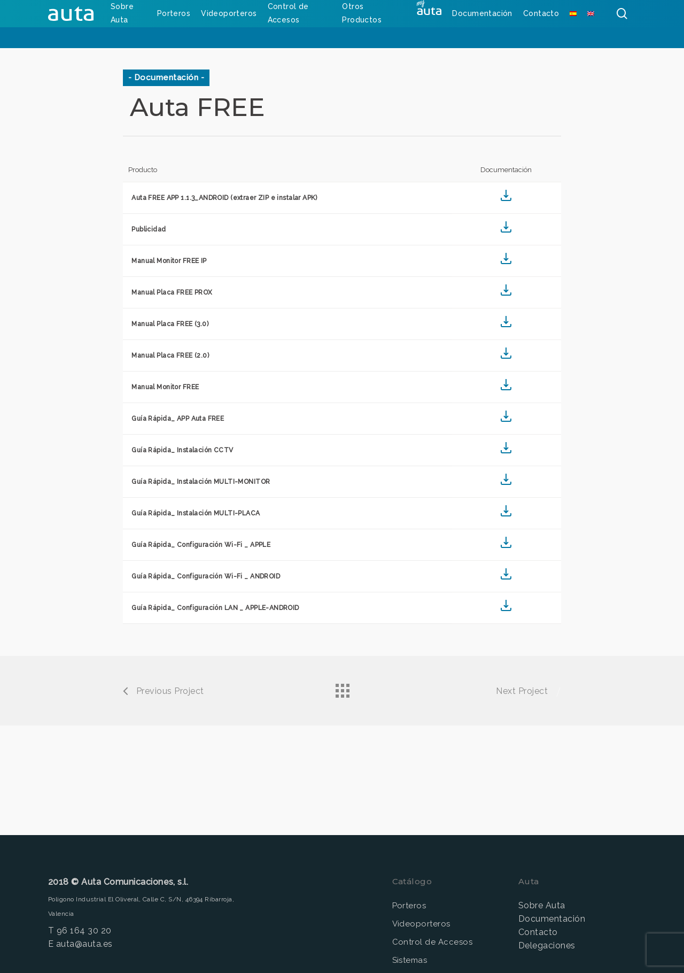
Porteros (409, 905)
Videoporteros (421, 924)
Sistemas (410, 960)
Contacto (538, 932)
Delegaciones (547, 945)
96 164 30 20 (84, 930)
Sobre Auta (541, 905)
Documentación (551, 919)
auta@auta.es (84, 944)
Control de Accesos (432, 942)
